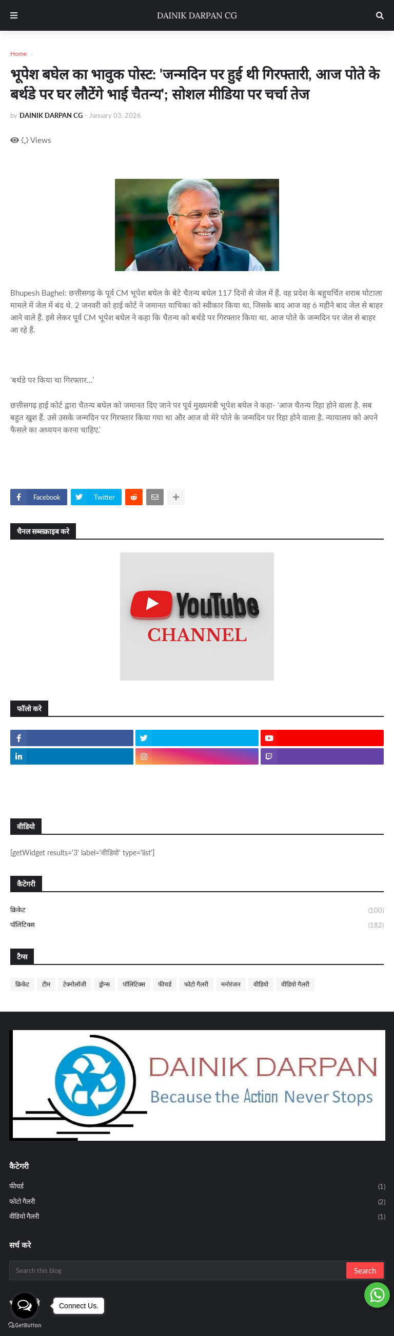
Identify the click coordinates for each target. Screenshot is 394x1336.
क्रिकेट (197, 911)
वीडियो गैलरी (295, 984)
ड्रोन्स (104, 984)
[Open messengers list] (24, 1306)
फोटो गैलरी (196, 984)
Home (18, 53)
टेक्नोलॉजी (74, 984)
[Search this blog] (178, 1270)
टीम (46, 984)
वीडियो (260, 984)
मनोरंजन (231, 984)
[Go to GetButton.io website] (24, 1325)
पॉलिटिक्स (197, 925)
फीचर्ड (164, 984)
